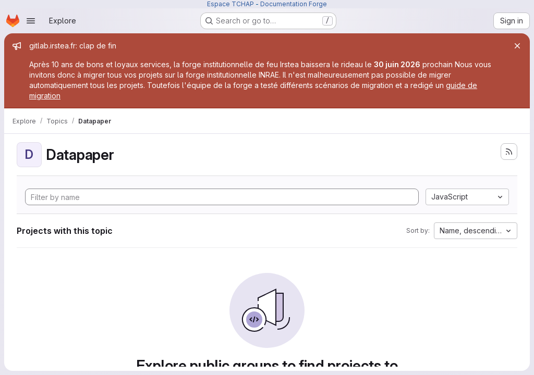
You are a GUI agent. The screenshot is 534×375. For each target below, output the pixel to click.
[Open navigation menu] (30, 20)
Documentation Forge (293, 4)
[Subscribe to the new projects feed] (509, 151)
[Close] (517, 46)
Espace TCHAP (230, 4)
